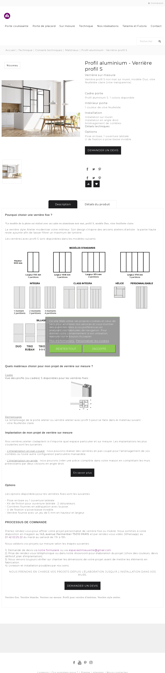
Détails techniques (97, 126)
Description (63, 204)
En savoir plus (82, 472)
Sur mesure (67, 26)
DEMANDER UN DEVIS (82, 585)
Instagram (90, 662)
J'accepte (99, 348)
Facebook (74, 662)
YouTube (79, 662)
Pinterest (99, 169)
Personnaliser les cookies (92, 340)
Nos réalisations (107, 26)
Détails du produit (97, 204)
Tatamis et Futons (135, 26)
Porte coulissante (17, 26)
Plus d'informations (62, 340)
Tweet (93, 169)
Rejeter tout (66, 348)
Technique (86, 26)
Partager (87, 169)
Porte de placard (44, 26)
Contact (156, 26)
